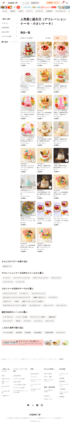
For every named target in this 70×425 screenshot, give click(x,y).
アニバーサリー (8, 321)
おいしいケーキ (61, 305)
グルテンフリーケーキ (10, 293)
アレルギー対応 (8, 332)
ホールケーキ (61, 332)
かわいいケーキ (48, 305)
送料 (3, 375)
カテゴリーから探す (19, 378)
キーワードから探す (19, 387)
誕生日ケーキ (7, 266)
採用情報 (61, 396)
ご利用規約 (62, 389)
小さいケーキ (52, 359)
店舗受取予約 (35, 3)
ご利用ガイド (5, 395)
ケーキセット (24, 293)
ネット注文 (26, 3)
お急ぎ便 (49, 11)
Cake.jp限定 (37, 332)
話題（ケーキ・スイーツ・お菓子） (33, 301)
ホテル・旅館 (48, 376)
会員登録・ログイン (53, 2)
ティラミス (6, 278)
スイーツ (29, 11)
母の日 (18, 321)
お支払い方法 (5, 378)
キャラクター (53, 297)
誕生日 (13, 11)
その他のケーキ (24, 359)
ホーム (5, 11)
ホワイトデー (50, 321)
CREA (17, 301)
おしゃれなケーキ (35, 305)
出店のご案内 (48, 373)
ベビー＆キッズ (60, 11)
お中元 (21, 11)
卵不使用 (27, 332)
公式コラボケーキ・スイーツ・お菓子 (14, 305)
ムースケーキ (20, 282)
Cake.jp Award (34, 373)
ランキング (39, 11)
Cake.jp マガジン (48, 399)
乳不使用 (19, 332)
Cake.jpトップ (5, 359)
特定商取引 (62, 381)
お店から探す (17, 381)
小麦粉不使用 (49, 332)
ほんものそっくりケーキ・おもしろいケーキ (16, 297)
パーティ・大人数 (21, 317)
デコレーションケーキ (38, 359)
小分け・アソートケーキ (40, 278)
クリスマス (27, 321)
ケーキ (15, 359)
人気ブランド (7, 301)
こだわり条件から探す (19, 384)
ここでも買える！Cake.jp (48, 391)
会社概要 (61, 378)
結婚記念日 (52, 317)
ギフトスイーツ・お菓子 (37, 317)
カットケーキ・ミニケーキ (22, 278)
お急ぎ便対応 (17, 375)
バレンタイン (38, 321)
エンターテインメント (38, 293)
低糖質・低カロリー (39, 297)
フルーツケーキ (8, 282)
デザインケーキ (56, 278)
